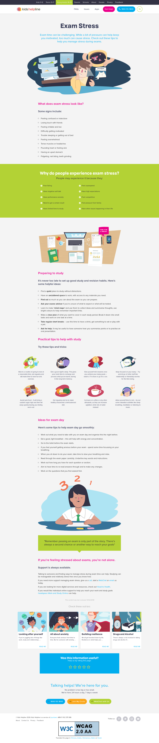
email (111, 580)
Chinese (74, 738)
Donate (101, 2)
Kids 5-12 (39, 2)
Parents (77, 2)
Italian (93, 738)
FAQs (76, 9)
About (93, 2)
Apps (97, 9)
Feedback (119, 2)
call (90, 580)
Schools (86, 2)
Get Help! (109, 9)
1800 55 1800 (127, 9)
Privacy (110, 2)
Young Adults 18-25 (64, 2)
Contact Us (25, 720)
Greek (99, 738)
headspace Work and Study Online (53, 593)
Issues (86, 9)
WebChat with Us (102, 701)
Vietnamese (86, 738)
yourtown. (54, 717)
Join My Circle (78, 701)
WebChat (102, 580)
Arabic (79, 738)
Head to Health (103, 587)
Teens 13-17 (50, 2)
